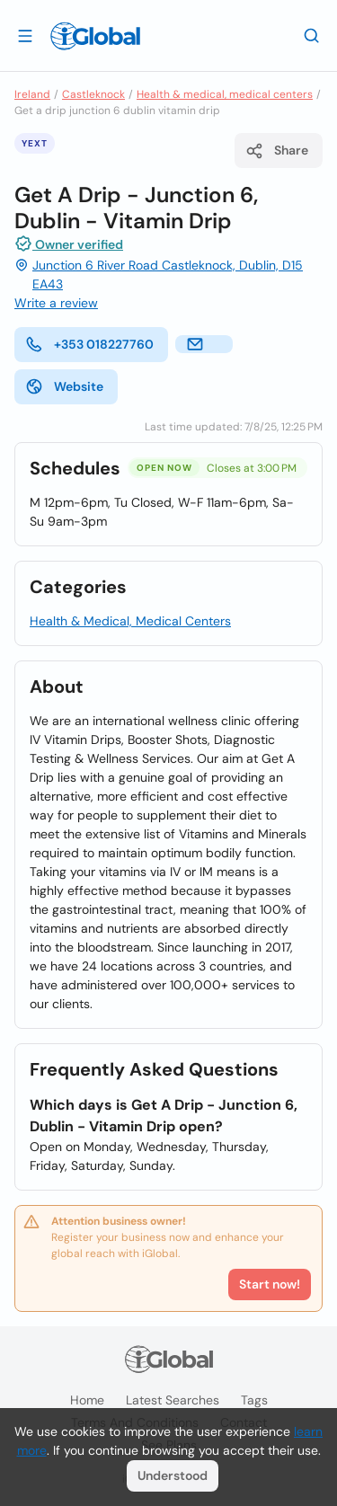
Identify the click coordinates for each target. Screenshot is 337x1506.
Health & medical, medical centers (225, 94)
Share (276, 151)
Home (87, 1400)
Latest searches (172, 1400)
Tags (254, 1400)
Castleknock (93, 94)
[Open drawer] (25, 35)
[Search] (312, 35)
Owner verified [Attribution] (68, 243)
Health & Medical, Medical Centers (130, 621)
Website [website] (64, 386)
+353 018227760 (89, 344)
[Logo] (95, 36)
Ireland (32, 94)
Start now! (269, 1284)
